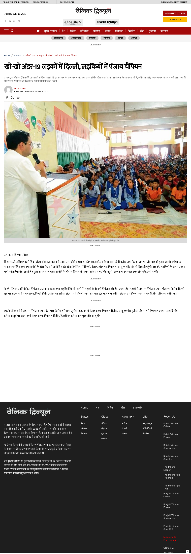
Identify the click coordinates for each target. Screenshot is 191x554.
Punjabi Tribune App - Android (171, 517)
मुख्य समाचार (50, 31)
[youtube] (14, 21)
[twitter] (10, 21)
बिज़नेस (131, 31)
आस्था (134, 38)
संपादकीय (58, 38)
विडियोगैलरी (147, 428)
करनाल (164, 31)
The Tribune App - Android (172, 476)
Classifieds (175, 19)
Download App (67, 2)
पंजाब (107, 31)
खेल (142, 31)
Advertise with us (175, 13)
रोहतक (104, 428)
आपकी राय (76, 38)
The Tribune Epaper (169, 468)
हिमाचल (119, 31)
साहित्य (107, 38)
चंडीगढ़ (96, 31)
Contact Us (169, 548)
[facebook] (5, 21)
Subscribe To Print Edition (170, 538)
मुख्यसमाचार (128, 416)
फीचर (120, 38)
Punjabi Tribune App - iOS (171, 528)
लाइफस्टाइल (147, 423)
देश (63, 31)
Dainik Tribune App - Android (171, 447)
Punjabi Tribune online (171, 495)
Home (7, 55)
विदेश (73, 31)
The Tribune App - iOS (172, 487)
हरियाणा (84, 31)
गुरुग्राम (152, 31)
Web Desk (20, 89)
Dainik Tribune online (171, 425)
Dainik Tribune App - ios (171, 457)
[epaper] (18, 21)
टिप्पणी (92, 38)
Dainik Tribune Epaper (171, 436)
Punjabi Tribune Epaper (171, 506)
